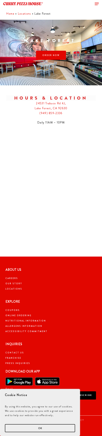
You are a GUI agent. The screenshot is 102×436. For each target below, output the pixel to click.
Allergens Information (23, 326)
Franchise (13, 357)
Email (9, 389)
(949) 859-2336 (50, 113)
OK (40, 428)
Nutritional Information (25, 320)
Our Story (13, 283)
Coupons (12, 310)
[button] (97, 4)
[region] (40, 412)
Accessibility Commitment (26, 331)
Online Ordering (18, 315)
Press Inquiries (17, 363)
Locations (24, 13)
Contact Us (14, 352)
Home (10, 13)
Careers (11, 278)
